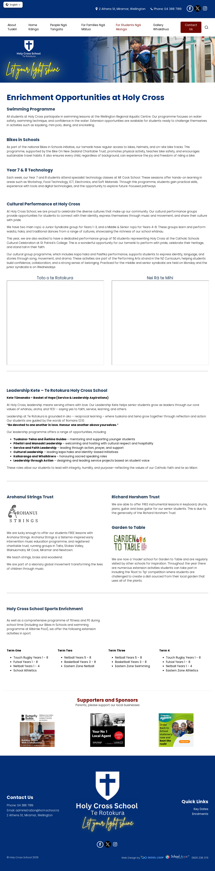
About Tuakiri (12, 27)
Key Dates (201, 809)
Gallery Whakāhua (161, 27)
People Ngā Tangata (58, 27)
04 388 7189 (173, 9)
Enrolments (200, 814)
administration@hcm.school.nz (37, 810)
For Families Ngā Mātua (93, 27)
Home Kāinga (34, 27)
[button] (13, 4)
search (206, 27)
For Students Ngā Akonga (128, 27)
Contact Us (191, 27)
